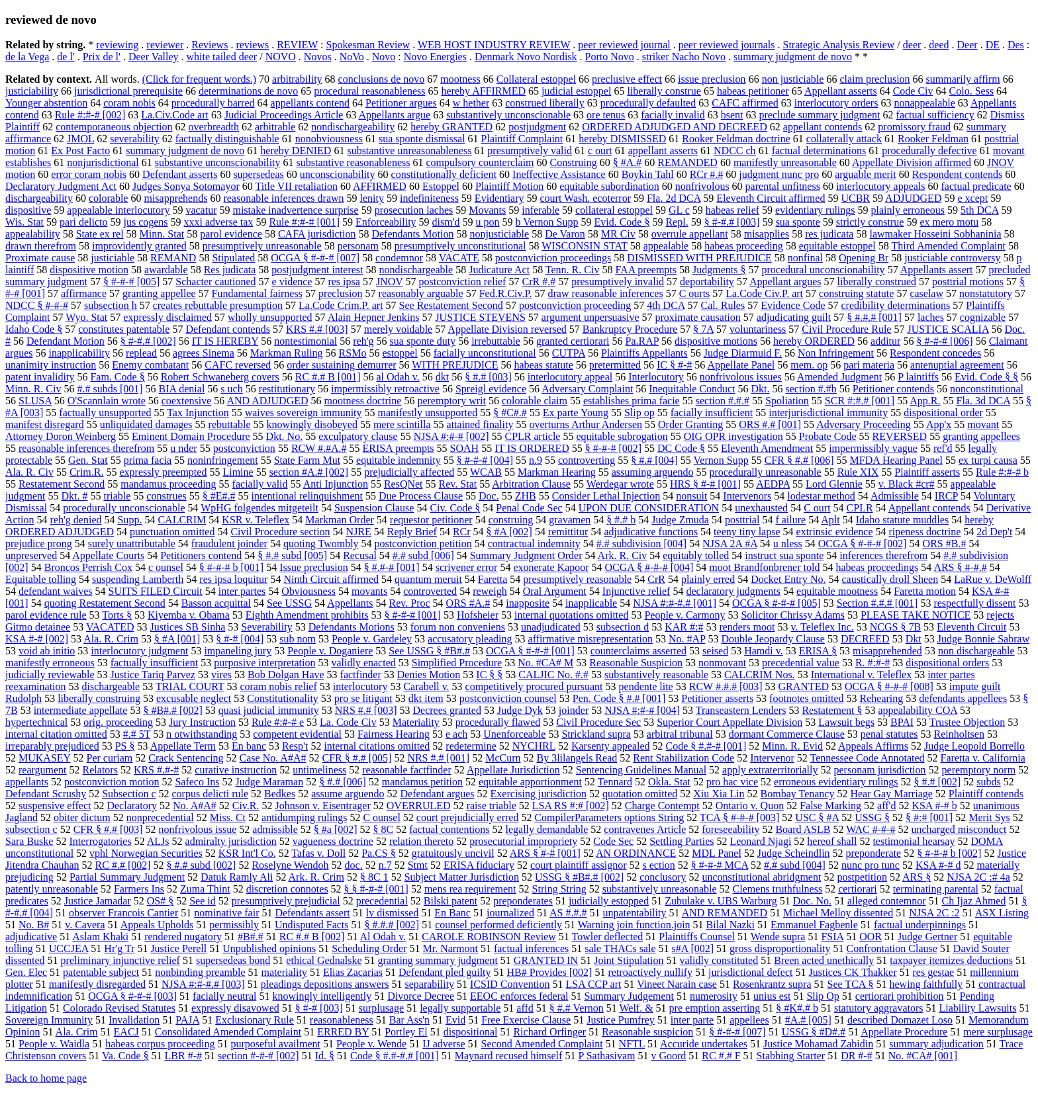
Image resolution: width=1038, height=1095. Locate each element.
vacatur (200, 210)
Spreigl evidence (490, 388)
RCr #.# (707, 174)
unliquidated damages (146, 424)
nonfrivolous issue (198, 829)
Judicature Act (499, 269)
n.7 (385, 865)
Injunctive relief (636, 591)
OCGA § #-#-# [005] (776, 603)
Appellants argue (395, 114)
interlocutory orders (836, 103)
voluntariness (758, 329)
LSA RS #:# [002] (570, 805)
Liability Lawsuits (978, 1008)
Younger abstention (46, 103)
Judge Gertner (927, 936)
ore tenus (606, 114)
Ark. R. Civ (622, 555)
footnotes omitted (806, 698)
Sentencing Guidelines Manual (641, 769)
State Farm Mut (307, 460)
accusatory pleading (470, 638)
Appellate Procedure (904, 1031)
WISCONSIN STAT (585, 245)
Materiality (416, 722)
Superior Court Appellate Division (729, 722)
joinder (574, 710)
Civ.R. (246, 805)
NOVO (280, 56)
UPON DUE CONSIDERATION (649, 507)
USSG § (872, 817)
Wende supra (778, 936)
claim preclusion (874, 79)
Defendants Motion (412, 234)
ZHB (525, 496)
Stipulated (233, 257)
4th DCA (665, 305)
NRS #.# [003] (366, 710)
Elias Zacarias (353, 972)
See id (202, 900)
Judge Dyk (520, 710)
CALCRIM (182, 519)
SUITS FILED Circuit (156, 591)
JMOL (80, 138)
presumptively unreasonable (262, 245)
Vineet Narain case (677, 984)
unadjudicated (551, 627)
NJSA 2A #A (729, 543)
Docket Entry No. (788, 579)
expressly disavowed (235, 1008)
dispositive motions (716, 341)
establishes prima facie (631, 400)
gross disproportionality (780, 948)
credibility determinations (895, 305)
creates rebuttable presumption (218, 305)
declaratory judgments (733, 591)
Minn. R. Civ (33, 388)
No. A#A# (194, 805)
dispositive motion (89, 269)
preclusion (340, 293)
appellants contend (310, 103)
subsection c (31, 829)
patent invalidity (39, 376)
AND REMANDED (724, 912)
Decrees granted (446, 710)
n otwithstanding (201, 734)
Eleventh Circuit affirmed (770, 198)
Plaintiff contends (986, 793)
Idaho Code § (33, 329)
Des (1016, 44)
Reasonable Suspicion (636, 662)
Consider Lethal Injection (606, 496)
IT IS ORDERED (532, 448)
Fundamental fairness (257, 293)
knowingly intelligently (321, 996)
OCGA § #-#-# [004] (649, 567)
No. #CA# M (545, 662)
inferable (540, 210)
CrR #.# (538, 281)
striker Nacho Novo (684, 56)
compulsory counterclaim (480, 162)
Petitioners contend (201, 555)
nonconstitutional (986, 388)
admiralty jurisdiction (231, 841)
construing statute (856, 293)
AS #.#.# (568, 912)
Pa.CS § (378, 853)
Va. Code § (125, 1055)
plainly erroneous (908, 210)
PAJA (187, 1020)
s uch (231, 388)
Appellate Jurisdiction (513, 769)
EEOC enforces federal (519, 996)
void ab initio (47, 650)
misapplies (766, 234)
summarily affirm (963, 79)
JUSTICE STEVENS (480, 317)
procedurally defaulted (648, 103)
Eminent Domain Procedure (191, 436)
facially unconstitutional (485, 353)
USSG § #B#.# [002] (579, 877)
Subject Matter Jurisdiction (461, 877)
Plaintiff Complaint (522, 138)
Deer (967, 44)
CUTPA (568, 353)
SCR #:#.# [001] (859, 400)
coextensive (187, 400)
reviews (252, 44)
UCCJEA (69, 948)
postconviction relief (462, 281)
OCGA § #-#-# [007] (315, 257)
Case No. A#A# (273, 758)
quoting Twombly (321, 543)
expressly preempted (163, 472)
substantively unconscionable (508, 114)
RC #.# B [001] (328, 376)
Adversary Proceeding (863, 424)
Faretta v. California (983, 758)
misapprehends (175, 198)
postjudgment (537, 126)
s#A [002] (693, 948)
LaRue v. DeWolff (992, 579)
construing (511, 519)
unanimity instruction (50, 365)
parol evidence (231, 234)
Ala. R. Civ (29, 472)
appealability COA (917, 710)
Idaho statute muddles (902, 519)
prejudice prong (38, 543)
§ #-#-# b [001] (231, 567)
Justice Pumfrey (621, 1020)
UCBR (855, 198)
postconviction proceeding (575, 305)
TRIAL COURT (190, 686)
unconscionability (337, 174)
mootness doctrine (363, 400)
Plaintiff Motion (509, 186)
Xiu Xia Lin (718, 793)
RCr (462, 531)
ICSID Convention (509, 984)
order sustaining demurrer (341, 365)
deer (912, 44)
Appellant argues (785, 281)
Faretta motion (925, 591)
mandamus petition (422, 781)
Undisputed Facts (312, 924)
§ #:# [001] (929, 817)
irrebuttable (495, 341)
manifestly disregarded (97, 984)
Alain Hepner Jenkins (374, 317)
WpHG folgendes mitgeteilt (259, 507)
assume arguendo (347, 793)
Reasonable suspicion (647, 1031)
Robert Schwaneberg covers (220, 376)
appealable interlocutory (118, 210)
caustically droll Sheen (889, 579)
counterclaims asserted (638, 650)
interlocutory (360, 686)
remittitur (568, 531)
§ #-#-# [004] (485, 460)
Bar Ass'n (409, 1020)
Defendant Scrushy (45, 793)
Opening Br (863, 257)
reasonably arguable (421, 293)
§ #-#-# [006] (944, 341)
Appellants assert (936, 269)
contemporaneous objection (114, 126)
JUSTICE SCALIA (947, 329)
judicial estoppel (576, 91)
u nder (183, 448)
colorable (108, 198)
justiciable (112, 257)
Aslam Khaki (100, 936)
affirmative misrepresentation (590, 638)
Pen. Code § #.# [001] (619, 698)
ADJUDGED (913, 198)
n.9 (535, 460)
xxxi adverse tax (219, 222)
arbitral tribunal (680, 734)
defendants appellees (963, 698)
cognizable (983, 317)
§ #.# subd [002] (201, 865)
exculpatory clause (358, 436)
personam (358, 245)
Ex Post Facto (80, 150)
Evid (455, 1020)
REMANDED (687, 162)
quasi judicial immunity (268, 710)
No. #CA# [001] (922, 1055)
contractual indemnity (534, 543)
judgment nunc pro (779, 174)
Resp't (295, 746)
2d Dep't (994, 531)
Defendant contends (227, 329)
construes (166, 496)
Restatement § (832, 710)
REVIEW (297, 44)
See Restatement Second (451, 305)
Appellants (350, 603)
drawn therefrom (40, 245)
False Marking (830, 805)
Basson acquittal (216, 603)
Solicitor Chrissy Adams (792, 615)
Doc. (489, 496)
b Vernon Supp (547, 222)
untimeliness (319, 769)
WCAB (486, 472)
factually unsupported (105, 412)
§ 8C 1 (374, 877)
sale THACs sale (620, 948)
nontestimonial (305, 341)
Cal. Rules (723, 305)
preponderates (523, 900)
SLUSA (35, 400)
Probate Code (828, 436)
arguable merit (865, 174)
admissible (274, 829)
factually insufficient (155, 662)
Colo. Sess (971, 91)
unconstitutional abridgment (761, 877)
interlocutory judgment (139, 650)
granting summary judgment (438, 960)
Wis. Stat (24, 222)
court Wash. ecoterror (585, 198)
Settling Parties (681, 841)
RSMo (353, 353)
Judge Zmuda (680, 519)
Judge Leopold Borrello (974, 746)
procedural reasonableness (369, 91)
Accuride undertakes (703, 1043)
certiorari (857, 889)
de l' (65, 56)
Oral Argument (555, 591)
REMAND (173, 257)
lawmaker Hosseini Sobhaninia (935, 234)
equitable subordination (609, 186)
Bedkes (279, 793)
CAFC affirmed (745, 103)
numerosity (713, 996)
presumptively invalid (617, 281)
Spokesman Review (368, 44)
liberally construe (664, 91)
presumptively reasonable (577, 579)
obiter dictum (82, 817)
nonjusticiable (499, 234)
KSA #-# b (934, 805)
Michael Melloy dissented (838, 912)
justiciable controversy (952, 257)
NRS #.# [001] (438, 758)
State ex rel (100, 234)
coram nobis (129, 103)
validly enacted (363, 662)
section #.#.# (722, 400)
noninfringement (222, 460)
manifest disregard (44, 424)
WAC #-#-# (870, 829)
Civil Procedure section (280, 531)
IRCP (946, 496)
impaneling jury (237, 650)
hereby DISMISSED (622, 138)
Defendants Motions (351, 627)
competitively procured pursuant (534, 686)
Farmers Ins (139, 889)
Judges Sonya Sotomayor (186, 186)
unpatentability (635, 912)
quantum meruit (428, 579)
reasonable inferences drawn (283, 198)
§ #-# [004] (239, 638)
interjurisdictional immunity (828, 412)
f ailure (790, 519)
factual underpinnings (920, 924)
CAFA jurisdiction (317, 234)
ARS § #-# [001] (545, 853)
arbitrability (297, 79)
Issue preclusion (313, 567)
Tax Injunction (198, 412)
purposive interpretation (264, 662)
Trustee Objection (967, 722)
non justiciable (793, 79)
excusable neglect (193, 698)
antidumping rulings (304, 817)
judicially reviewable (50, 674)
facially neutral (224, 996)
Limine (237, 472)
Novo (384, 56)
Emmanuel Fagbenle (814, 924)
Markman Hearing (557, 472)
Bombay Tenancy (798, 793)
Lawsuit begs (846, 722)
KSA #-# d (938, 865)
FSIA (832, 936)
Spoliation (787, 400)
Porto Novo (609, 56)
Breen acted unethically (824, 960)
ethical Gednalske (323, 960)
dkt (442, 376)
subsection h (110, 305)
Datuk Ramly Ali (237, 877)
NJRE (358, 531)
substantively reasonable (656, 674)
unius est (771, 996)
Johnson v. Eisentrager (323, 805)
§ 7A (703, 329)
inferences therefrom (883, 555)
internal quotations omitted (571, 615)
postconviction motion (112, 781)
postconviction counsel (508, 698)
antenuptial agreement (957, 365)
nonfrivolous (702, 186)
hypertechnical (36, 722)
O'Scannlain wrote (107, 400)
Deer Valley (153, 56)
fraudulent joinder (229, 543)
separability (429, 984)
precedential (382, 900)
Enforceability (385, 222)
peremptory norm (979, 769)
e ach (456, 734)
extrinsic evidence (834, 531)
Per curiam (110, 758)
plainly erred (708, 579)
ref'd (943, 448)
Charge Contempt (662, 805)
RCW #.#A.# (319, 448)
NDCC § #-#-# (36, 305)
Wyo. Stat (86, 317)
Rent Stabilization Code (683, 758)
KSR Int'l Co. (247, 853)
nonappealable (924, 103)
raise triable (491, 805)
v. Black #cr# (906, 484)
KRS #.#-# (156, 769)
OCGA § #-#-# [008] (889, 686)
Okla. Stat (669, 781)
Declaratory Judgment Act (61, 186)
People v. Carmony (684, 615)
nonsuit (691, 496)
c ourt (600, 150)
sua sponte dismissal (422, 138)
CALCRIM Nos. (759, 674)
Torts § (117, 615)
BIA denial (182, 388)
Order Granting (690, 424)
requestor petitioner (431, 519)
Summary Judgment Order (526, 555)
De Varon (565, 234)
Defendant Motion (65, 341)
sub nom (297, 638)
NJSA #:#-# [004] (642, 710)
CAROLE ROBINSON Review (489, 936)
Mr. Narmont (450, 948)
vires (221, 674)
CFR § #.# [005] (356, 758)
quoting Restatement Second (104, 603)
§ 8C (383, 829)
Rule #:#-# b (1002, 472)
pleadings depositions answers (325, 984)
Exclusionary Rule (254, 1020)
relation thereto (421, 841)
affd (524, 1008)
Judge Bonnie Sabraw (983, 638)
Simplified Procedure (457, 662)
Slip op (639, 412)
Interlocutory (656, 376)
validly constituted (719, 960)
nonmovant (722, 662)
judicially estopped (609, 900)
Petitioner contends (893, 388)
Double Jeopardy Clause (772, 638)
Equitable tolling (40, 579)
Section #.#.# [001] (877, 603)
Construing (573, 162)
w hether (471, 103)
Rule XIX (858, 472)
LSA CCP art (594, 984)
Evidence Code (793, 305)
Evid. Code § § (986, 376)
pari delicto (83, 222)
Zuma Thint (205, 889)
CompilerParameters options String (609, 817)
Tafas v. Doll (318, 853)
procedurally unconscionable (124, 507)
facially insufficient (712, 412)
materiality (284, 972)
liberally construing (99, 698)
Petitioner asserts (717, 698)
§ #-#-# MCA (719, 865)
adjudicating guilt (794, 317)
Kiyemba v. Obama (189, 615)
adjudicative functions (651, 531)
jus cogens (145, 222)
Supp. (130, 519)
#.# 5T (136, 734)
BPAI (902, 722)
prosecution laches (414, 210)
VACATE (459, 257)
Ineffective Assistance (559, 174)
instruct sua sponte (784, 555)
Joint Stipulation (628, 960)
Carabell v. (426, 686)
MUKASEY (45, 758)
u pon (488, 222)
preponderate (874, 853)
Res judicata (230, 269)
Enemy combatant (150, 365)
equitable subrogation (621, 436)
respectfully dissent (974, 603)
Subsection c (129, 793)
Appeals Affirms (873, 746)
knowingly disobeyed (312, 424)
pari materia (868, 365)
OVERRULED (419, 805)
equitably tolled (696, 555)
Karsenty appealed (610, 746)
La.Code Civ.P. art (764, 293)
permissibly (234, 924)
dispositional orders (947, 662)
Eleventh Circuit (971, 627)
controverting (586, 460)
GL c (679, 210)
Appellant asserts (840, 91)
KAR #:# (684, 627)
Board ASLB (802, 829)
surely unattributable (131, 543)
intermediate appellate (81, 710)
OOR (870, 936)
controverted (430, 591)
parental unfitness (782, 186)
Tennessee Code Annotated (867, 758)
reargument (43, 769)
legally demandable (547, 829)
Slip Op (822, 996)
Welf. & (636, 1008)
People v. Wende (371, 1043)
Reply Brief (412, 531)
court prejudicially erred (467, 817)
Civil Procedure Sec (598, 722)
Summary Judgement (629, 996)
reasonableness (341, 1020)
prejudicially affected (409, 472)
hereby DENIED (295, 150)
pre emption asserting (715, 1008)
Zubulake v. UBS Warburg (721, 900)
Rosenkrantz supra (772, 984)
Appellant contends (929, 507)
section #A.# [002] (309, 472)
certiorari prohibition (899, 996)
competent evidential (297, 734)
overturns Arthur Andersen (585, 424)
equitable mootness (837, 591)
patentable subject (101, 972)
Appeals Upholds (157, 924)
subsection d (622, 627)
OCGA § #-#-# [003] (132, 996)
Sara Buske (29, 841)
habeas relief (732, 210)
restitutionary (287, 388)
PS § (125, 746)
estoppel (399, 353)
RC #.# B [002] (312, 936)
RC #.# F (721, 1055)
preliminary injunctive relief (120, 960)
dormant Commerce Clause (787, 734)
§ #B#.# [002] (172, 710)
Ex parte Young (575, 412)
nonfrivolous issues (741, 376)
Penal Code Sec (529, 507)
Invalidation (134, 1020)
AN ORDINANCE (636, 853)
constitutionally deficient (444, 174)
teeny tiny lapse (747, 531)
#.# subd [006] (423, 555)
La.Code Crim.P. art (341, 305)
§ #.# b (621, 519)
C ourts (694, 293)
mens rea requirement (470, 889)
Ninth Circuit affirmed (331, 579)
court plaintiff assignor (578, 865)
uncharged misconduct (958, 829)
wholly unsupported (270, 317)
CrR (656, 579)
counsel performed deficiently (498, 924)
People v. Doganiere (330, 650)
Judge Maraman (270, 781)
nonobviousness (329, 138)
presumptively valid (529, 150)
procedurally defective (929, 150)
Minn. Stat (162, 234)
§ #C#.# (510, 412)
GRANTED (803, 686)
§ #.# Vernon (576, 1008)
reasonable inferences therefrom (86, 448)
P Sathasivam (606, 1055)
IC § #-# (674, 365)
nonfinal (805, 257)
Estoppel (440, 186)
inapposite (527, 603)
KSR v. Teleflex (255, 519)
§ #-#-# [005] (131, 281)
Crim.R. (87, 472)
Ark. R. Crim (316, 877)
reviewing (117, 44)
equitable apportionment (530, 781)
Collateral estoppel (536, 79)
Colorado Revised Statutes (119, 1008)
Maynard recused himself (509, 1055)
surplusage (381, 1008)
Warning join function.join (634, 924)
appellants (26, 781)
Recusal (360, 555)
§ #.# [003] (488, 376)
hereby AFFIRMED (484, 91)
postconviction (244, 448)
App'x (938, 424)
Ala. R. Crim (110, 638)
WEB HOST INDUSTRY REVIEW (494, 44)
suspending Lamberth (137, 579)
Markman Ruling (286, 353)
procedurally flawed (497, 722)
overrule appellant (689, 234)
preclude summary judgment (819, 114)
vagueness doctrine (333, 841)
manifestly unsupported (428, 412)
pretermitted (615, 365)
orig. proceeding (118, 722)
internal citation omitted (56, 734)
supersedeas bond (233, 960)
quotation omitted (639, 793)
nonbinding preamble (200, 972)
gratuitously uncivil (453, 853)
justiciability (31, 91)
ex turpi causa (988, 460)
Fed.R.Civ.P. (505, 293)
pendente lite (646, 686)
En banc (249, 746)
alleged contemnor (886, 900)
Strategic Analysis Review (838, 44)
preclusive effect (627, 79)
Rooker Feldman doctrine (736, 138)
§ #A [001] (177, 638)
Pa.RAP (642, 341)
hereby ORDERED (814, 341)
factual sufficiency (935, 114)
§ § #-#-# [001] (376, 889)
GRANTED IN (546, 960)
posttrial (742, 519)
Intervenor (772, 758)
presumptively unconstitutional (460, 245)
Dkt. (760, 388)
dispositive (28, 210)
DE (993, 44)
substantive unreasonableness (409, 150)
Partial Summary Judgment (127, 877)
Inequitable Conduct (692, 388)
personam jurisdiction (879, 769)
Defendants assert (312, 912)
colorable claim (534, 400)
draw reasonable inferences (605, 293)
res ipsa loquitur (233, 579)
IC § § (489, 674)
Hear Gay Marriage (891, 793)
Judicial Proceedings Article (284, 114)
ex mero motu (949, 222)
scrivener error (467, 567)
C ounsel (381, 817)
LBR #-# (183, 1055)
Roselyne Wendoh (290, 865)
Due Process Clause (421, 496)
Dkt (913, 638)
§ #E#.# (219, 496)
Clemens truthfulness (778, 889)
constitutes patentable (123, 329)
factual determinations (819, 150)
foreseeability (730, 829)
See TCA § (850, 984)
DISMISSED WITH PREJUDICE (699, 257)
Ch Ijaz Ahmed (974, 900)
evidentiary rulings (815, 210)
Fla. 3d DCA (983, 400)
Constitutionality (282, 698)
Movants (487, 210)
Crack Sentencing (185, 758)
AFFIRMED (379, 186)
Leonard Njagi (760, 841)
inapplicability (78, 353)
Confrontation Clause (892, 948)
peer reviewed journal (624, 44)
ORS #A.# (468, 603)
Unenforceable (514, 734)
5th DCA (979, 210)
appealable (665, 245)
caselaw (926, 293)
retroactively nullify (650, 972)
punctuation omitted (172, 531)
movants (369, 591)
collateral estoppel (614, 210)
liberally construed (877, 281)
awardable (166, 269)
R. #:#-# (872, 662)
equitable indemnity (398, 460)
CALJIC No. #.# (553, 674)
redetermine (471, 746)
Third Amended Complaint (948, 245)
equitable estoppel (837, 245)
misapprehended (887, 650)
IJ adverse (443, 1043)
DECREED (865, 638)
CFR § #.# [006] (799, 460)
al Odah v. (398, 376)
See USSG (289, 603)
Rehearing (882, 698)
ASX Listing (1002, 912)
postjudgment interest (317, 269)
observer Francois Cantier (123, 912)
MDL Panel (716, 853)
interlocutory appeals (880, 186)
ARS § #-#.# (959, 567)
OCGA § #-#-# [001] (530, 650)
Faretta (492, 579)
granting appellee (159, 293)
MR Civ (618, 234)
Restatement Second (62, 484)
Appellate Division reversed (507, 329)
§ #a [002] (335, 829)
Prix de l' (101, 56)
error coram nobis (88, 174)
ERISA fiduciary (479, 865)
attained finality (480, 424)
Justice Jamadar (97, 900)
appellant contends (823, 126)
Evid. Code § (621, 222)
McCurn (502, 758)
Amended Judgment (839, 376)
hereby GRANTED (451, 126)
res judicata (829, 234)
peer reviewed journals (727, 44)
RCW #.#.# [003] (726, 686)
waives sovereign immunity (303, 412)
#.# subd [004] (795, 865)
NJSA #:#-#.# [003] (203, 984)
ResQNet (403, 484)
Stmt (418, 865)
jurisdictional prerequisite (128, 91)
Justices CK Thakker (852, 972)
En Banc (452, 912)
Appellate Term (183, 746)
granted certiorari (573, 341)
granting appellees (981, 436)
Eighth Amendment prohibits (307, 615)
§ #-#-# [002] (613, 448)
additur (885, 341)
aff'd (886, 805)
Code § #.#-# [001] (706, 746)
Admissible (895, 496)
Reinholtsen (959, 734)
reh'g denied (76, 519)
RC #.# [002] (123, 865)
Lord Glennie (834, 484)
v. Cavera (85, 924)
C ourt (817, 507)
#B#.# (250, 936)
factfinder (360, 674)
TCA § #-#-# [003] (739, 817)
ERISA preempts (398, 448)
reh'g (363, 341)
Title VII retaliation (296, 186)
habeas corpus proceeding (159, 1043)
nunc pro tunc (870, 865)
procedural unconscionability (822, 269)
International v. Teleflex (861, 674)
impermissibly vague (873, 448)
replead (141, 353)
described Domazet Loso (900, 1020)
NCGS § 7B (895, 627)
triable (116, 496)
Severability (266, 627)
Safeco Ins (197, 781)
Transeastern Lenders (741, 710)
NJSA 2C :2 (934, 912)
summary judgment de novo (792, 56)
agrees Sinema (203, 353)
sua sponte (798, 222)
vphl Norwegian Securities (146, 853)
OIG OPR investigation (733, 436)
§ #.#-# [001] (392, 567)
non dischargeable (976, 650)
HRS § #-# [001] (705, 484)
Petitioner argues (401, 103)
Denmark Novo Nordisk (526, 56)
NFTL (632, 1043)
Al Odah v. (383, 936)
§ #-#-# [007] (737, 1031)
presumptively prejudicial (286, 900)
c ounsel (165, 567)
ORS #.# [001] (770, 424)
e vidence (292, 281)
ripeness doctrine (924, 531)
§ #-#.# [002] (148, 341)
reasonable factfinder (406, 769)
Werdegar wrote (620, 484)
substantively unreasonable (659, 889)
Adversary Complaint (587, 388)
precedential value (800, 662)
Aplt (830, 519)
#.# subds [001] (109, 388)
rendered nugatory (183, 936)
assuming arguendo (653, 472)
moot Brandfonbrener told (764, 567)
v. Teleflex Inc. (821, 627)
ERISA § (818, 650)
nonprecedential (160, 817)
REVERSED (900, 436)
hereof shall (832, 841)
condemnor (399, 257)
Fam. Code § (117, 376)
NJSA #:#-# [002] (451, 436)
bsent (732, 114)
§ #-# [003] (319, 1008)
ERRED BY (343, 1031)
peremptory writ (451, 400)
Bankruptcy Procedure (630, 329)
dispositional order (943, 412)
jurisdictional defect (750, 972)
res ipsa (343, 281)
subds (988, 781)
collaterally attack (844, 138)
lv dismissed (392, 912)
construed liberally (545, 103)
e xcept (972, 198)
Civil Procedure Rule (846, 329)
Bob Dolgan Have (286, 674)
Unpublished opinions (269, 948)
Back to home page (46, 1078)
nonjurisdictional (102, 162)
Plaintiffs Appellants (644, 353)
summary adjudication (936, 1043)
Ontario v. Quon (750, 805)
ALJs (158, 841)
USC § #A (817, 817)
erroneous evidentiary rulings (836, 781)
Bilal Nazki (730, 924)
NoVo (352, 56)
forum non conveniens (457, 627)
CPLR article (532, 436)
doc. (354, 865)
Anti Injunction (335, 484)
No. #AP (687, 638)
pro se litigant (363, 698)
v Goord (668, 1055)
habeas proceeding (743, 245)
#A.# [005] (808, 1020)
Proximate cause (40, 257)
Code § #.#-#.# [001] (394, 1055)
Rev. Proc (409, 603)
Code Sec (613, 841)
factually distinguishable (227, 138)
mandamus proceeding (168, 484)
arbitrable (275, 126)
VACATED (110, 627)
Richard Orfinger (549, 1031)
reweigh (490, 591)
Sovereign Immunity (49, 1020)
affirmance (84, 293)
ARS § (916, 877)
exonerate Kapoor (551, 567)
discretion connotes (287, 889)
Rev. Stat (458, 484)
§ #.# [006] (342, 781)
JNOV (389, 281)
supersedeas (258, 174)
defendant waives (56, 591)
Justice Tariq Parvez (153, 674)
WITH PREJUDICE (455, 365)
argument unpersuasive (590, 317)
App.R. (925, 400)
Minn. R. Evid (792, 746)
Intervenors (747, 496)
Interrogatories (100, 841)
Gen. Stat (88, 460)
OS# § (160, 900)
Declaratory (132, 805)
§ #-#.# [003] (732, 222)
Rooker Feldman (933, 138)
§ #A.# (627, 162)
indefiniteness (429, 198)
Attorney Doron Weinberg (60, 436)
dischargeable (111, 686)
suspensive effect (55, 805)
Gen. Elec (26, 972)
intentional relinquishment (307, 496)
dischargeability (39, 198)
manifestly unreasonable (785, 162)
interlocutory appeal (570, 376)
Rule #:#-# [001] (304, 222)
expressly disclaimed (167, 317)
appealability (32, 234)
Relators (100, 769)
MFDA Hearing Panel (896, 460)
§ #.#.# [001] (874, 317)
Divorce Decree (420, 996)
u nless (787, 543)
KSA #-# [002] (36, 638)
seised (715, 650)
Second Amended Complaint (542, 1043)
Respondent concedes (935, 353)
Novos (318, 56)
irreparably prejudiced (52, 746)
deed (939, 44)
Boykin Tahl (648, 174)
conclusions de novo (381, 79)
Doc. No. (812, 900)
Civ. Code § (455, 507)
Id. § (324, 1055)
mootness (460, 79)
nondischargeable (416, 269)
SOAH (464, 448)
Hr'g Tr (119, 948)
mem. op (808, 365)
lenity (372, 198)
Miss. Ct (228, 817)
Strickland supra (595, 734)
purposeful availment (275, 1043)
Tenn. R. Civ (572, 269)
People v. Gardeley (372, 638)
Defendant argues (437, 793)
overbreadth (214, 126)
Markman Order (339, 519)
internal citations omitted (377, 746)
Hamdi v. (763, 650)
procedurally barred (213, 103)
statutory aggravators (878, 1008)
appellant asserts (663, 150)
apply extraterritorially (770, 769)
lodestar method (821, 496)
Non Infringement (836, 353)
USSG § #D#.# (813, 1031)
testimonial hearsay (914, 841)
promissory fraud (914, 126)
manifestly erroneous (50, 662)
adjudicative (31, 936)
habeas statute (543, 365)
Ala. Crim (77, 1031)
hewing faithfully (926, 984)
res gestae (934, 972)
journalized (510, 912)
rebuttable (230, 424)
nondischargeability (353, 126)
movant (983, 424)
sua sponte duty (423, 341)
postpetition (862, 877)
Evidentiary (499, 198)
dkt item (426, 698)
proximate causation (698, 317)
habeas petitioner (753, 91)
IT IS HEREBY (225, 341)
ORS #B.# (945, 543)
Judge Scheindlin (793, 853)
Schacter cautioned (215, 281)
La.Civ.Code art (175, 114)
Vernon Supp (721, 460)
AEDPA (773, 484)
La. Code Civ (348, 722)
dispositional (471, 1031)
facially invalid (672, 114)
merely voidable (398, 329)
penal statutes (889, 734)
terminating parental (935, 889)
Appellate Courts (108, 555)
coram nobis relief (278, 686)
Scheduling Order (369, 948)
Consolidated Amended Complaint (228, 1031)
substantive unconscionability (218, 162)
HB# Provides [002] (549, 972)
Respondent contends (957, 174)
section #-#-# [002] (258, 1055)
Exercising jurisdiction (539, 793)
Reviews (209, 44)
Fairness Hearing (393, 734)
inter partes (242, 591)
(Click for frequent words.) (199, 79)
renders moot (747, 627)
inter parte (692, 1020)
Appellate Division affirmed (911, 162)
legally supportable (460, 1008)
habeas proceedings (876, 567)
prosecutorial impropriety (523, 841)
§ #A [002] (509, 531)
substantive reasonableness (353, 162)
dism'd (446, 222)
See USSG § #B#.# (429, 650)
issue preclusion (712, 79)
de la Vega (27, 56)
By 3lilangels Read (576, 758)
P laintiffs (918, 376)
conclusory (662, 877)
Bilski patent (450, 900)
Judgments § (718, 269)
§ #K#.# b (797, 1008)
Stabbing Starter (791, 1055)
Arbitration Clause (531, 484)
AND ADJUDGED (267, 400)
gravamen (569, 519)
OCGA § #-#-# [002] (862, 543)
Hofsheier (477, 615)
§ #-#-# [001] (413, 615)
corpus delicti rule (210, 793)
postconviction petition (423, 543)
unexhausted (761, 507)
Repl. (676, 222)
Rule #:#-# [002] (90, 114)
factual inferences (531, 948)
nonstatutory (985, 293)
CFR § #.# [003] (108, 829)
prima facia (147, 460)
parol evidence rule (46, 615)
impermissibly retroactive (385, 388)
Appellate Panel (741, 365)
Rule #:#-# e (278, 722)
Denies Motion (429, 674)
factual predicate (976, 186)
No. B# (34, 924)
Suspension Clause (374, 507)
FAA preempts (646, 269)
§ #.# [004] (654, 460)
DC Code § (681, 448)
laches (931, 317)
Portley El (406, 1031)
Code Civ (913, 91)
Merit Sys (989, 817)
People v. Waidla (54, 1043)
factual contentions (449, 829)
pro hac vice (732, 781)
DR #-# (857, 1055)
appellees (749, 1020)
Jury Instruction (202, 722)
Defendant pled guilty (445, 972)
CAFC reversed (238, 365)
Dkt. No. (284, 436)
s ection (659, 865)
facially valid (260, 484)
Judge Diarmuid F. (743, 353)
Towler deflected (607, 936)
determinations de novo (248, 91)
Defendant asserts (179, 174)
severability (135, 138)
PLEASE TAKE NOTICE (915, 615)
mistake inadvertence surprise (295, 210)
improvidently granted (139, 245)
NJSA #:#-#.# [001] (674, 603)
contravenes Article (645, 829)
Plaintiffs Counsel (697, 936)
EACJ (126, 1031)
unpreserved (31, 555)
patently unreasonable (51, 889)
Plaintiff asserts (927, 472)
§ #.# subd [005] (292, 555)
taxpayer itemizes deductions (951, 960)
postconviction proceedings (553, 257)
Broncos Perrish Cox (88, 567)
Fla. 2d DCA (673, 198)
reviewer (164, 44)
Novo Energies (435, 56)
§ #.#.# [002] (392, 924)
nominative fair (226, 912)
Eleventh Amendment (767, 448)
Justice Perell (178, 948)
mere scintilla (402, 424)
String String (559, 889)
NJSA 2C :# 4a (978, 877)
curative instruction (236, 769)
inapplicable (591, 603)
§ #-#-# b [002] (949, 853)
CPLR (860, 507)
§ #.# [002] (937, 781)
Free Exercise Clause (526, 1020)
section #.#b (811, 388)
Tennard (615, 781)
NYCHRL (533, 746)
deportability (707, 281)
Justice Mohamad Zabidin (818, 1043)
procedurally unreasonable (765, 472)
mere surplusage (997, 1031)
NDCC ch (735, 150)
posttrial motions (968, 281)
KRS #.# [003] (317, 329)
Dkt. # (74, 496)
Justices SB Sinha (188, 627)
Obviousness (308, 591)
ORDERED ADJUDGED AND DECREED (674, 126)
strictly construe (870, 222)
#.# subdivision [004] (641, 543)
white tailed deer (222, 56)
